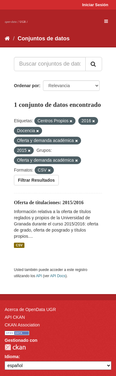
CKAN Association (22, 324)
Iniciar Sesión (95, 4)
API (39, 276)
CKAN (15, 347)
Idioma (12, 356)
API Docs (58, 276)
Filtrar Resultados (36, 180)
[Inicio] (7, 38)
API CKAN (15, 317)
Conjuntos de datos (44, 38)
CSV (19, 245)
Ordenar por (26, 85)
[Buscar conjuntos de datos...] (50, 64)
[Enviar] (93, 64)
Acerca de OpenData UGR (30, 309)
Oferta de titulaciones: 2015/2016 (49, 202)
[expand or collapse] (106, 21)
